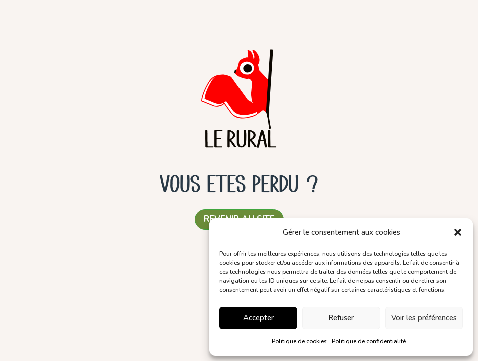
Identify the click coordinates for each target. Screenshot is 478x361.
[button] (458, 232)
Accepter (258, 318)
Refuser (341, 318)
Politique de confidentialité (369, 341)
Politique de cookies (299, 341)
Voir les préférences (424, 318)
